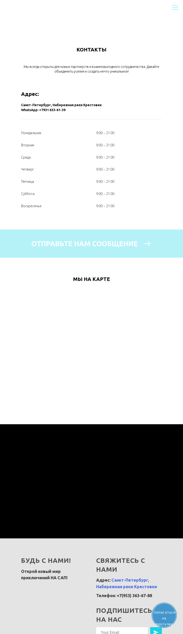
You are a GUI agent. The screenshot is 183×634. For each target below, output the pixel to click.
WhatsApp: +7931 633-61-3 (42, 110)
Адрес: (30, 94)
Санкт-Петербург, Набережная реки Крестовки (61, 105)
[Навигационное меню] (175, 7)
